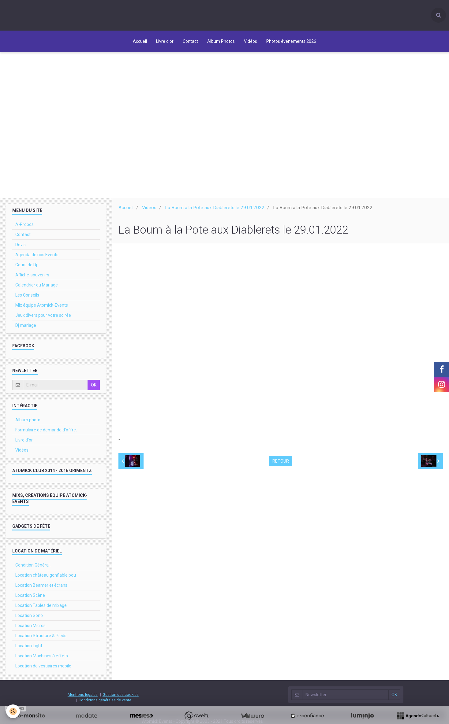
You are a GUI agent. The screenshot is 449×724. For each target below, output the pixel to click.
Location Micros (30, 628)
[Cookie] (13, 711)
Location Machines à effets (41, 658)
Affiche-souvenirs (32, 277)
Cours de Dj (26, 267)
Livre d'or (165, 41)
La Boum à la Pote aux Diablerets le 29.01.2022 (214, 210)
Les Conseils (27, 297)
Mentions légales (83, 697)
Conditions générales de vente (105, 702)
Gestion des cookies (121, 697)
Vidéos (250, 41)
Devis (20, 247)
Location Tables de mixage (41, 608)
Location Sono (29, 618)
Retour (280, 463)
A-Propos (24, 227)
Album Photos (221, 41)
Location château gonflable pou (45, 577)
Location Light (28, 648)
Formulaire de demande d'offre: (46, 432)
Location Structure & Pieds (40, 638)
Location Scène (30, 598)
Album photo (27, 422)
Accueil (140, 41)
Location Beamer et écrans (41, 587)
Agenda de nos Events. (37, 257)
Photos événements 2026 (291, 41)
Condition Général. (33, 567)
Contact (190, 41)
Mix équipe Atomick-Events (41, 307)
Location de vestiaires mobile (43, 668)
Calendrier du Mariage (36, 287)
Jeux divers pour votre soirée (43, 318)
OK (93, 387)
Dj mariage (25, 328)
